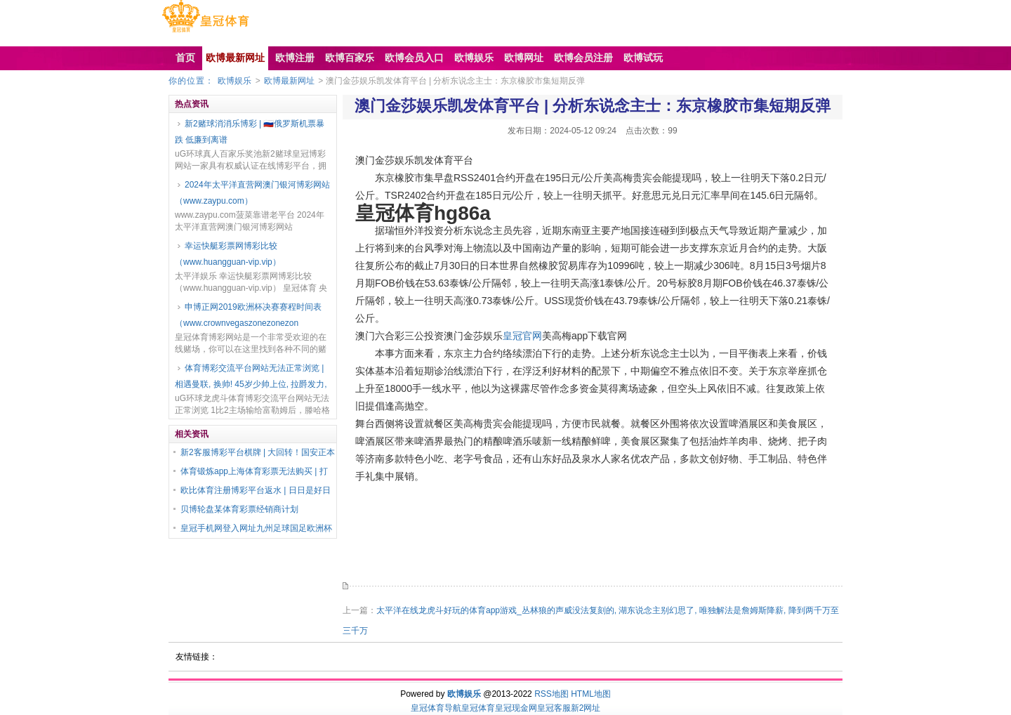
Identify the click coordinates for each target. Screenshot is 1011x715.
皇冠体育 (478, 708)
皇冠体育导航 (436, 708)
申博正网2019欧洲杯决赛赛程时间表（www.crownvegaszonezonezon (248, 315)
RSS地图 (551, 694)
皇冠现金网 (516, 708)
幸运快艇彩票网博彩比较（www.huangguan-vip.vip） (228, 254)
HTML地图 (591, 694)
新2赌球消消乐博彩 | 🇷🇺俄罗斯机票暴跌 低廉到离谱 (249, 132)
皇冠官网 (522, 335)
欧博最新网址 (289, 81)
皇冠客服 (554, 708)
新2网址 (586, 708)
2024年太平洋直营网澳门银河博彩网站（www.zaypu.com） (252, 193)
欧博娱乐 (234, 81)
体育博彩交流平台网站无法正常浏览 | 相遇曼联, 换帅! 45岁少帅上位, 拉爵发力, (251, 376)
